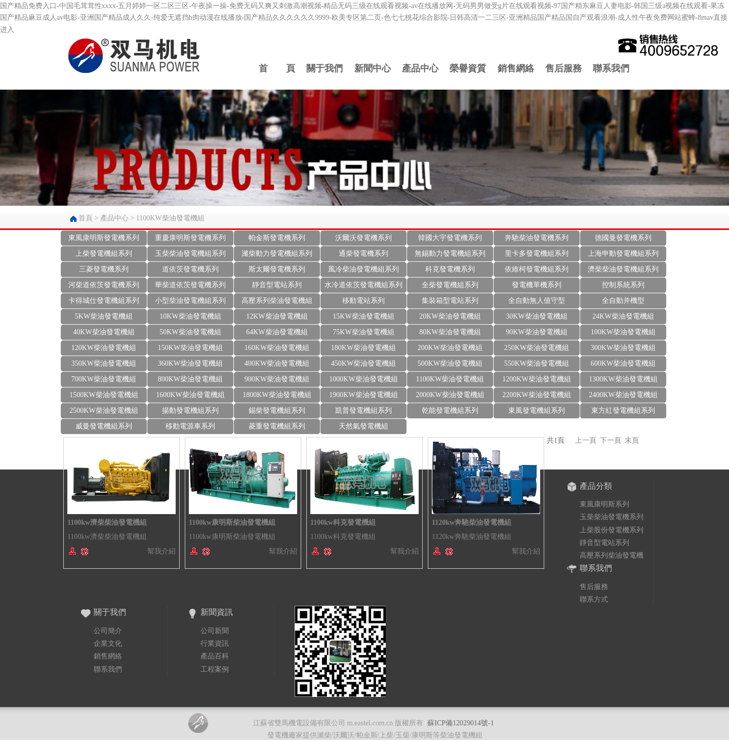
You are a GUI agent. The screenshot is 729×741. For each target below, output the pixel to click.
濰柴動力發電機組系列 (276, 253)
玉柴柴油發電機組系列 (190, 253)
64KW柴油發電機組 (276, 332)
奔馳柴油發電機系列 (537, 238)
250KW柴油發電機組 (536, 348)
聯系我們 (611, 68)
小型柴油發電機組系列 (190, 300)
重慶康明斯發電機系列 (190, 238)
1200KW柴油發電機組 (536, 379)
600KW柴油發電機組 (623, 363)
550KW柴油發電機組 (536, 363)
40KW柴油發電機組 (103, 332)
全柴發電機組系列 (450, 285)
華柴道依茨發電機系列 (190, 285)
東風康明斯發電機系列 (103, 238)
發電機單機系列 (536, 285)
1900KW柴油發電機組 (363, 395)
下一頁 (610, 440)
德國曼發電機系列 (623, 238)
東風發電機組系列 (536, 410)
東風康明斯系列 (604, 504)
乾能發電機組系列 (450, 410)
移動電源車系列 (190, 426)
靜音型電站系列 (277, 285)
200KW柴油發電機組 (450, 348)
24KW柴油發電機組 (623, 316)
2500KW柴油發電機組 (103, 410)
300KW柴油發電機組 (623, 348)
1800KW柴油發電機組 (276, 395)
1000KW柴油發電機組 (363, 379)
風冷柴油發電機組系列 (363, 269)
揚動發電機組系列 (190, 410)
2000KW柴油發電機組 (450, 395)
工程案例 (214, 669)
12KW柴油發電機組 (276, 316)
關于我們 (324, 68)
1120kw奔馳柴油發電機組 (471, 522)
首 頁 (277, 68)
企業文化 (108, 643)
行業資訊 (214, 643)
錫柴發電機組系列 (277, 410)
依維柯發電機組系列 (537, 269)
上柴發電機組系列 (103, 253)
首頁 (85, 218)
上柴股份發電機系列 (611, 530)
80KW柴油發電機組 (449, 332)
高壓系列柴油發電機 (611, 555)
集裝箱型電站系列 (450, 300)
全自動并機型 (623, 300)
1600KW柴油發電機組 (190, 395)
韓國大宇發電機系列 (450, 238)
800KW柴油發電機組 (190, 379)
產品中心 (420, 68)
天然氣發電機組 (363, 426)
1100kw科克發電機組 (343, 522)
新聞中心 (372, 68)
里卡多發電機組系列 (537, 253)
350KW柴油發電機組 (103, 363)
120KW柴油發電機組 (103, 348)
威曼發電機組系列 (103, 426)
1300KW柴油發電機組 (623, 379)
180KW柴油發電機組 (363, 348)
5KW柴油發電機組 (104, 316)
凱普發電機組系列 (363, 410)
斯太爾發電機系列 (277, 269)
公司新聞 (214, 631)
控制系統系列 (623, 285)
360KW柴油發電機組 (190, 363)
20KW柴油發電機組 (449, 316)
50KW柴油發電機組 (190, 332)
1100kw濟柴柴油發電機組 (107, 522)
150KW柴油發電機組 (190, 348)
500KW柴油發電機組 (450, 363)
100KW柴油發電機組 (623, 332)
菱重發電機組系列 (277, 426)
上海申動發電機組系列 (623, 253)
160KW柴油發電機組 (277, 348)
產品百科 (214, 656)
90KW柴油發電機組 (536, 332)
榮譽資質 (468, 68)
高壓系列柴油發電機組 (276, 300)
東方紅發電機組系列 (623, 410)
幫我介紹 (161, 551)
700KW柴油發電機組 (103, 379)
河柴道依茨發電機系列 (103, 285)
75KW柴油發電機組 (363, 332)
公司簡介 (108, 631)
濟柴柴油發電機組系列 (623, 269)
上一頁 (585, 440)
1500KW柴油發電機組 (103, 395)
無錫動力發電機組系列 (450, 253)
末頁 (632, 440)
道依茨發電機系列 (190, 269)
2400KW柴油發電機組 (623, 395)
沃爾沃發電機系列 (363, 238)
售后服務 (563, 68)
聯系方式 (594, 599)
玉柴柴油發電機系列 (611, 517)
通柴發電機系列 (363, 253)
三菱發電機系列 (104, 269)
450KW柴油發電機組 (363, 363)
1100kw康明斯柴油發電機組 (232, 522)
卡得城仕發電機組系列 (103, 300)
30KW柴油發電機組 (536, 316)
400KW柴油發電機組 (277, 363)
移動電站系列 (363, 300)
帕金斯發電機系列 (277, 238)
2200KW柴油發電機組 (536, 395)
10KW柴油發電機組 (190, 316)
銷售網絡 (516, 68)
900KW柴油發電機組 (277, 379)
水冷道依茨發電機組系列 (363, 285)
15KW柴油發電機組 (363, 316)
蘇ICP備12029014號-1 (460, 723)
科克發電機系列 (450, 269)
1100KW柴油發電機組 (170, 218)
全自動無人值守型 (536, 300)
